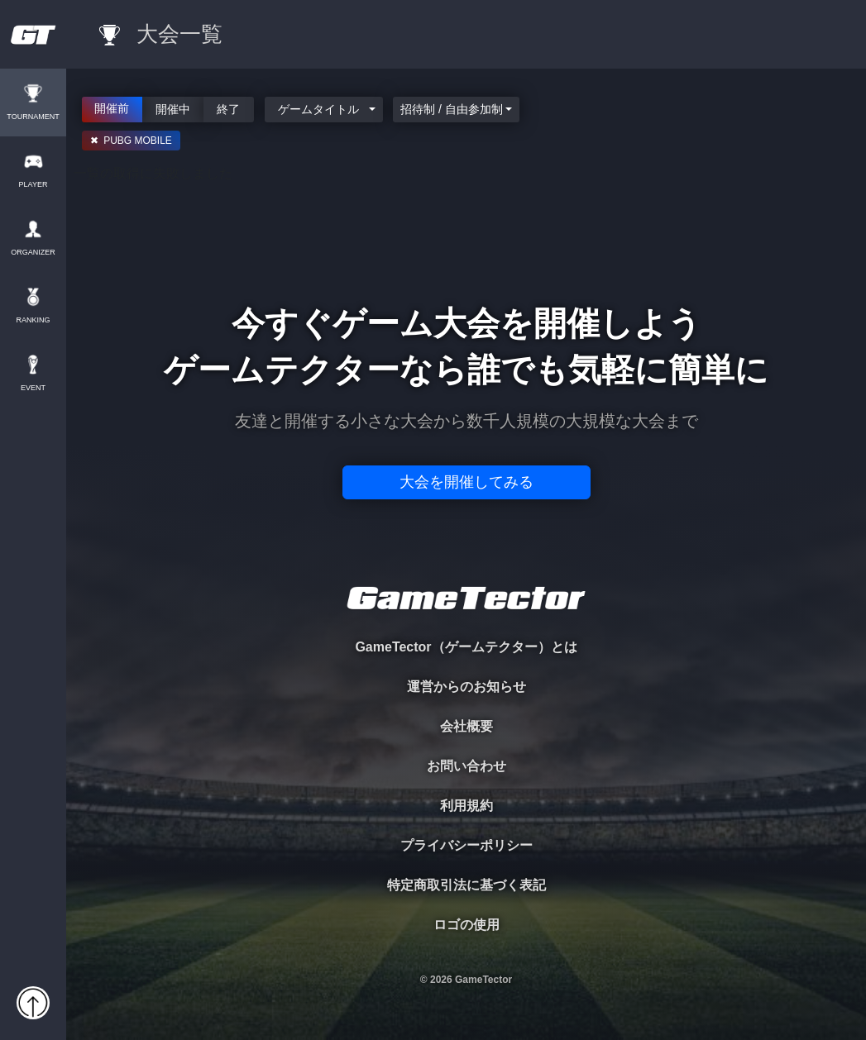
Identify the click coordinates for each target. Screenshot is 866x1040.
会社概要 (466, 726)
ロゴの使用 (466, 925)
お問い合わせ (466, 766)
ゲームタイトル (319, 109)
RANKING (33, 320)
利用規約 (466, 806)
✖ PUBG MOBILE (131, 140)
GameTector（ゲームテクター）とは (466, 647)
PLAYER (33, 184)
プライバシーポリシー (466, 845)
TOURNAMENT (33, 117)
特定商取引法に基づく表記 (466, 885)
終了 (229, 108)
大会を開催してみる (466, 482)
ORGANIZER (33, 252)
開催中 (173, 108)
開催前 (112, 107)
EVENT (33, 388)
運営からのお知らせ (466, 687)
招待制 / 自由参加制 (451, 109)
